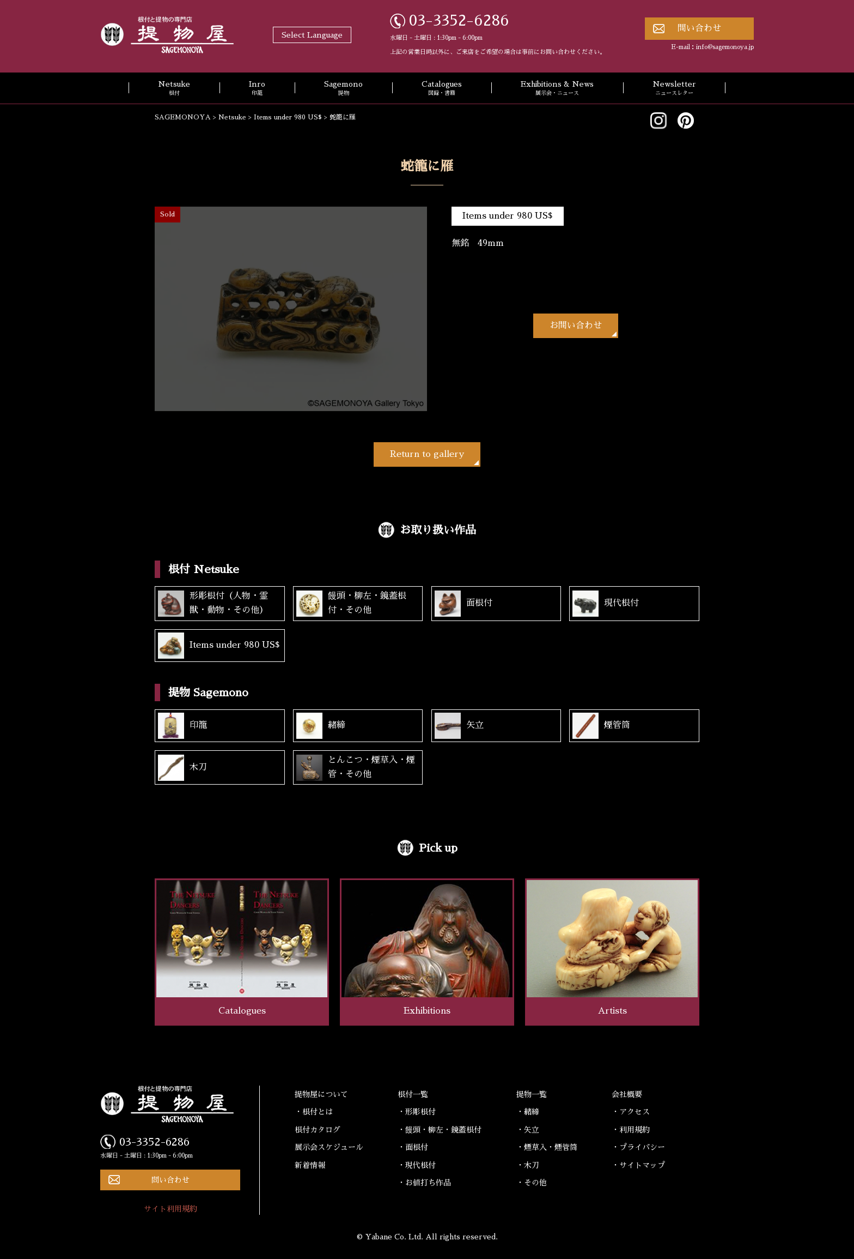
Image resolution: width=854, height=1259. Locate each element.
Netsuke (174, 89)
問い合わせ (699, 28)
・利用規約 (631, 1130)
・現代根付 (417, 1165)
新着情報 (310, 1165)
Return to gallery (427, 454)
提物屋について (321, 1094)
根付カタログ (317, 1130)
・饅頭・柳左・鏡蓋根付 (439, 1130)
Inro (257, 89)
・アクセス (631, 1112)
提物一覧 (531, 1094)
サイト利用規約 (170, 1209)
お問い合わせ (576, 325)
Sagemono (343, 89)
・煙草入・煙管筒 (546, 1147)
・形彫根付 (417, 1112)
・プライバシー (638, 1147)
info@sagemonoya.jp (725, 47)
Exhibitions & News (557, 89)
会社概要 (627, 1094)
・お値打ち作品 (424, 1182)
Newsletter (674, 89)
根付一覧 (413, 1094)
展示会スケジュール (329, 1147)
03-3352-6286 (459, 20)
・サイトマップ (638, 1165)
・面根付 (413, 1147)
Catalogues (442, 89)
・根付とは (314, 1112)
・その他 (531, 1182)
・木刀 (527, 1165)
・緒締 (527, 1112)
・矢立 (527, 1130)
